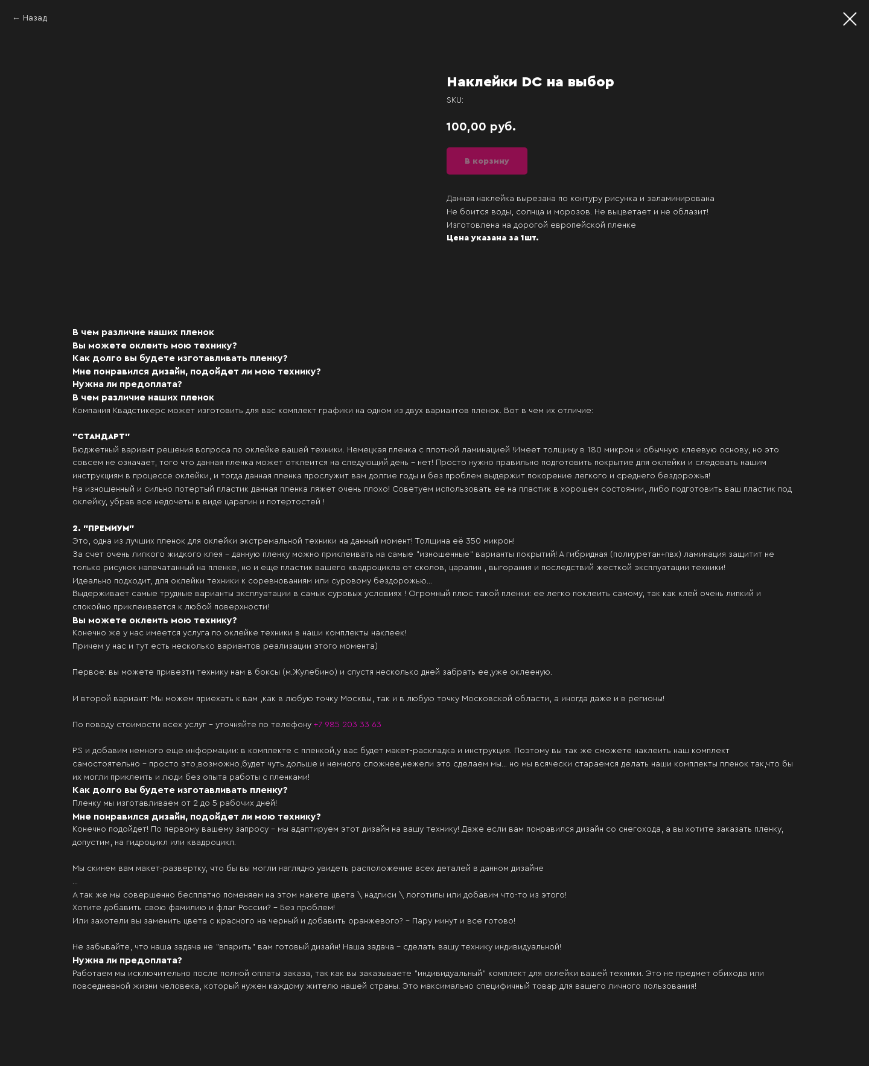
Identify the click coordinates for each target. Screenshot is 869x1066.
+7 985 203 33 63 (347, 725)
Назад (35, 18)
